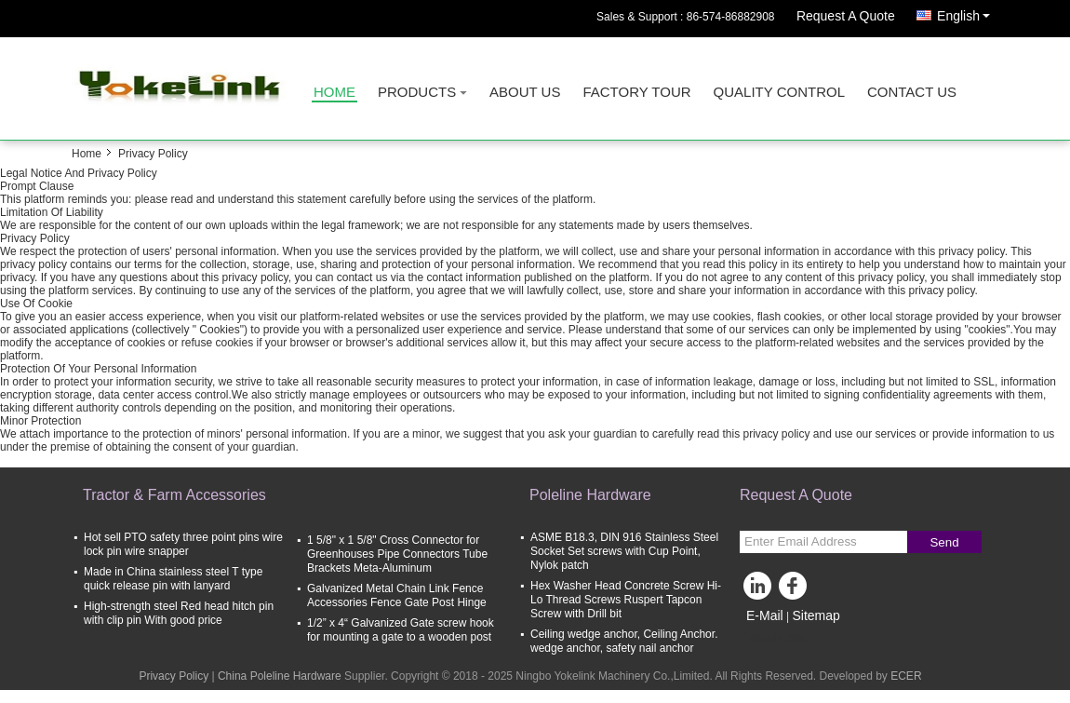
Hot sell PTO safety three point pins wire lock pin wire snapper (183, 544)
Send (944, 542)
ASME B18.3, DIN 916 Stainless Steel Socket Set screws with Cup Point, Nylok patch (624, 551)
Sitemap (815, 615)
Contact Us (911, 93)
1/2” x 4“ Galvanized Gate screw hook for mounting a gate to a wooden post (400, 629)
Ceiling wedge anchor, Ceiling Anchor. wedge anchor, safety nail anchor (623, 641)
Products (417, 93)
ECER (905, 676)
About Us (524, 93)
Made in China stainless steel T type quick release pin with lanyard (173, 578)
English (968, 12)
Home (334, 93)
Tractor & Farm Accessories (174, 495)
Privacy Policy (173, 676)
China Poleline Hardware (279, 676)
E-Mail (764, 615)
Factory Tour (636, 93)
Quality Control (779, 93)
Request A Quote (845, 15)
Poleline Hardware (590, 495)
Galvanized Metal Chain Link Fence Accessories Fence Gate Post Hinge (397, 595)
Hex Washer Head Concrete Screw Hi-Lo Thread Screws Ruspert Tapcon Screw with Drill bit (625, 599)
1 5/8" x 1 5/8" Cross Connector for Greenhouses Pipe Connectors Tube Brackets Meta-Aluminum (397, 554)
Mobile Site (773, 638)
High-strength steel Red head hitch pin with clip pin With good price (179, 613)
